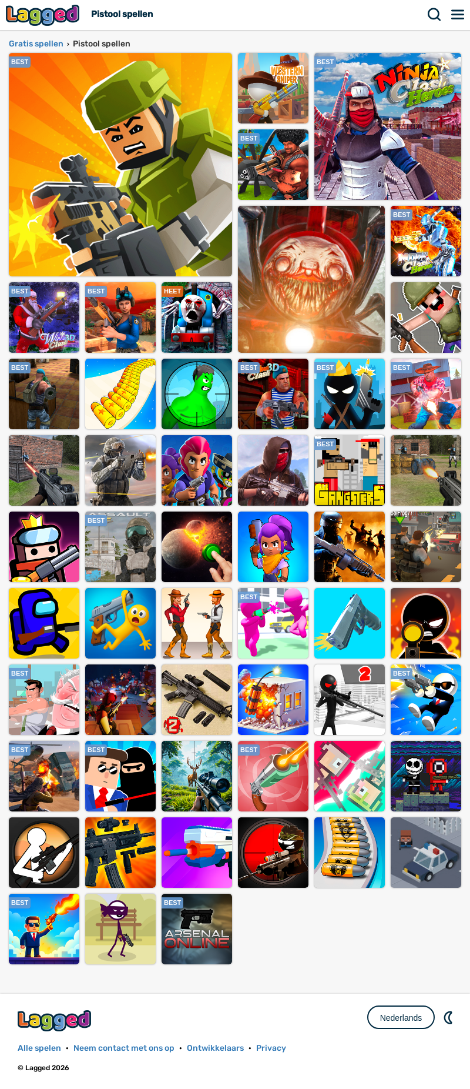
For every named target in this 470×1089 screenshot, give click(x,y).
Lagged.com (56, 1020)
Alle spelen (39, 1048)
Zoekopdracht (434, 14)
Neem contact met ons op (123, 1048)
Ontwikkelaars (215, 1048)
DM (449, 1017)
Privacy (271, 1048)
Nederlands (401, 1018)
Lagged (44, 15)
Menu (458, 14)
